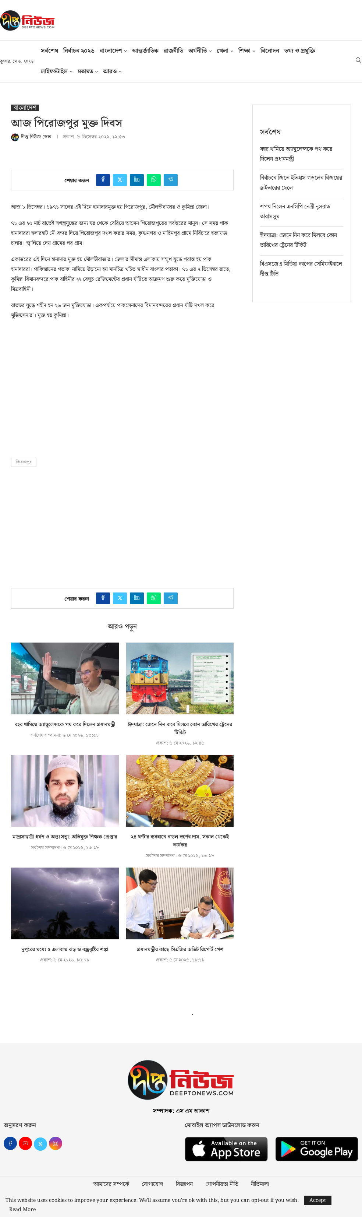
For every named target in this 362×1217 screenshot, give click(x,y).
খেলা (222, 51)
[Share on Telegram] (171, 180)
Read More (22, 1209)
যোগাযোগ (152, 1184)
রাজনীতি (173, 51)
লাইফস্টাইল (54, 71)
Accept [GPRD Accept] (317, 1200)
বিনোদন (269, 51)
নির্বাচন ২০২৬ (79, 51)
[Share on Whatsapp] (154, 180)
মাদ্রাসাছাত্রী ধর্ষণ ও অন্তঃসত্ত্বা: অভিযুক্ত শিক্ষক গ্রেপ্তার (65, 837)
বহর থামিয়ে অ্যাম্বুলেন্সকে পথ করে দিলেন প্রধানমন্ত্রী (65, 725)
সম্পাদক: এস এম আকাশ (181, 1111)
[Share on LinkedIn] (137, 180)
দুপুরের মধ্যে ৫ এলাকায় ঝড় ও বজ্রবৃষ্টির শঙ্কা (64, 950)
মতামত (85, 71)
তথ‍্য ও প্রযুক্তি (299, 51)
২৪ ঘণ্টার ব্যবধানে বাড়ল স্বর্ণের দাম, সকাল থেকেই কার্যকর (180, 841)
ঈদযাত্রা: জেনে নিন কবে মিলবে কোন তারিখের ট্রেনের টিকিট (180, 729)
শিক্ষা (244, 51)
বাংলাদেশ (111, 51)
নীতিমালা (260, 1184)
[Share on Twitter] (120, 180)
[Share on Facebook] (103, 180)
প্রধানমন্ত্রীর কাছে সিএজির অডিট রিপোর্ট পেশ (180, 950)
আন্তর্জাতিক (145, 51)
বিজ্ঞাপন (184, 1184)
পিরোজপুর (24, 462)
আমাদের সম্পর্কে (111, 1184)
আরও (110, 71)
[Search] (358, 61)
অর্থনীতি (197, 51)
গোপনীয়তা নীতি (221, 1184)
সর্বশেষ (49, 51)
